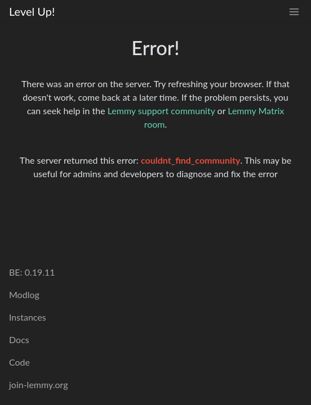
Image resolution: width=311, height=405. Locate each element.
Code (19, 362)
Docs (19, 339)
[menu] (294, 11)
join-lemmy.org (38, 384)
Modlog (24, 294)
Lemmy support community (161, 110)
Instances (27, 317)
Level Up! (32, 11)
